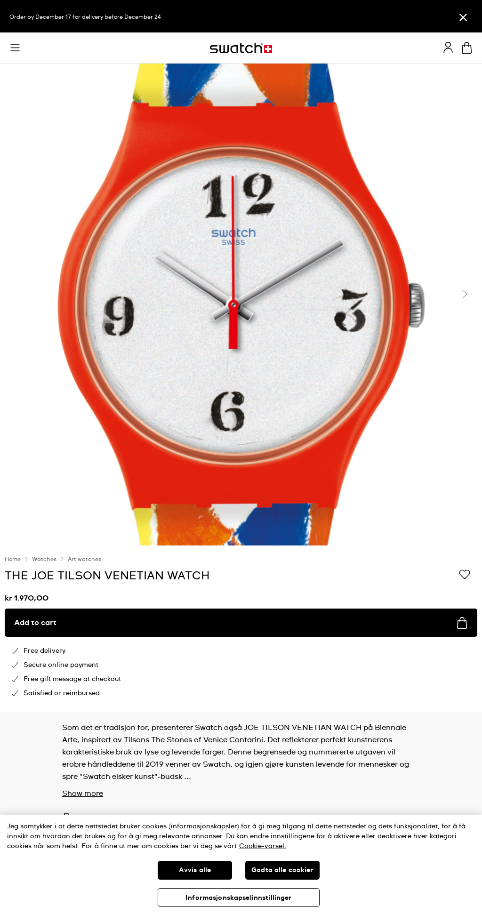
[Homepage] (241, 48)
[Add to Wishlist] (464, 575)
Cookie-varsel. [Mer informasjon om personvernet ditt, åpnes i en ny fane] (262, 846)
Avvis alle (195, 870)
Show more (82, 793)
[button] (15, 48)
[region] (241, 628)
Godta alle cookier (282, 870)
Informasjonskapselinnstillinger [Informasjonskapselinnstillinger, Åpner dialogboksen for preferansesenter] (238, 898)
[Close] (463, 17)
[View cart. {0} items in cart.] (467, 48)
